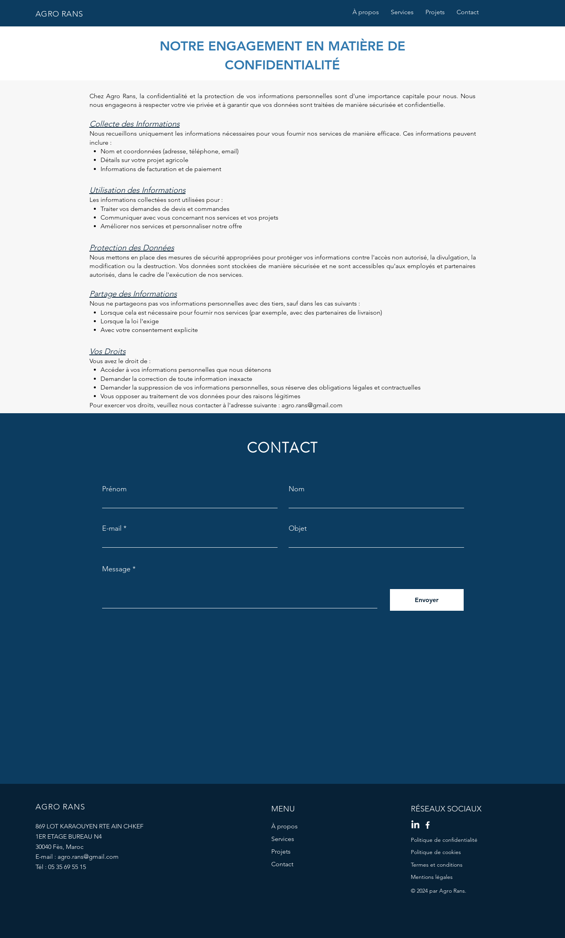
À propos (284, 826)
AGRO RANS (59, 14)
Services (282, 839)
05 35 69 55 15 (67, 867)
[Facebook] (428, 825)
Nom (296, 488)
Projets (281, 851)
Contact (282, 864)
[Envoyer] (427, 600)
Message (116, 568)
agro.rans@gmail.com (312, 405)
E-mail (111, 528)
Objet (298, 528)
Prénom (114, 488)
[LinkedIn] (415, 825)
